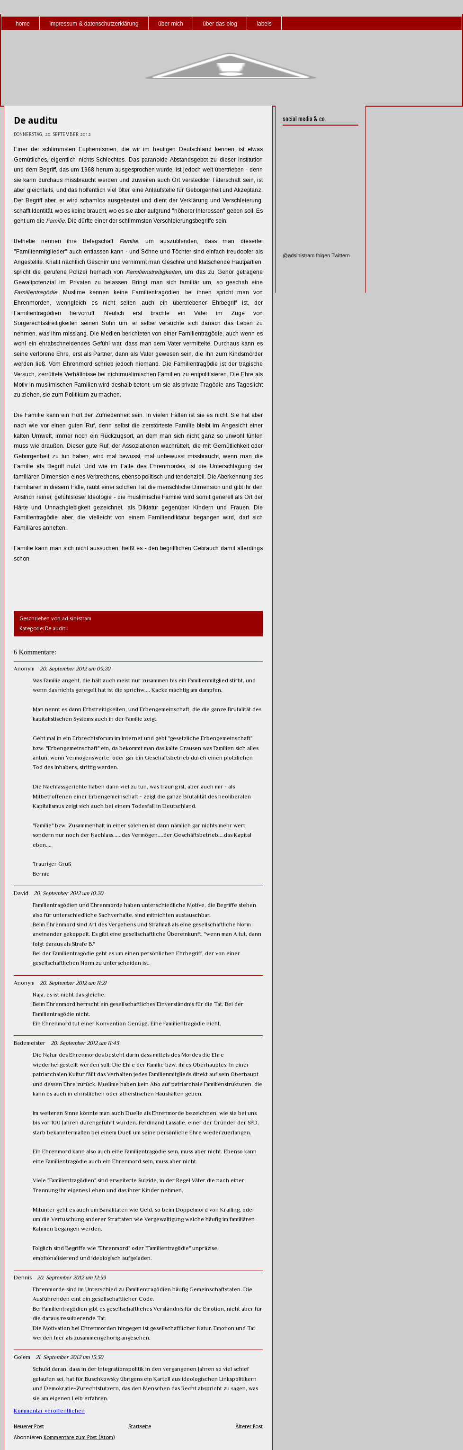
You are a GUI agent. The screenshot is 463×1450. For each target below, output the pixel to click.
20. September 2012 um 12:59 (71, 1277)
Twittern (340, 255)
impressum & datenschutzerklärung (93, 23)
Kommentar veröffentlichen (49, 1410)
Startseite (139, 1426)
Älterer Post (249, 1426)
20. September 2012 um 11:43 (85, 1043)
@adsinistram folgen (306, 255)
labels (264, 23)
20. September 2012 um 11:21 (73, 982)
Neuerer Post (29, 1426)
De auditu (36, 120)
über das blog (220, 23)
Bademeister (29, 1043)
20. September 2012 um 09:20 (75, 668)
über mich (170, 23)
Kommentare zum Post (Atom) (79, 1437)
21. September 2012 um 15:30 (69, 1357)
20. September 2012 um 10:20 (68, 893)
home (23, 23)
